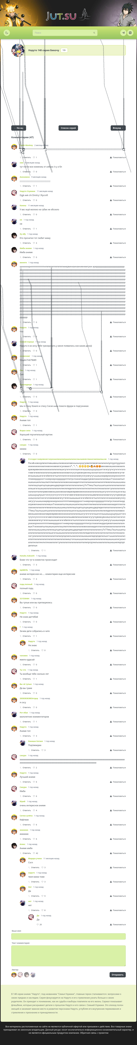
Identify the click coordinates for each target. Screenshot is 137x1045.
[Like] (35, 157)
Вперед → (118, 128)
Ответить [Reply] (25, 157)
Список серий (68, 128)
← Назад (18, 128)
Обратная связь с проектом (94, 1032)
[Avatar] (14, 974)
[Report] (118, 157)
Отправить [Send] (117, 974)
